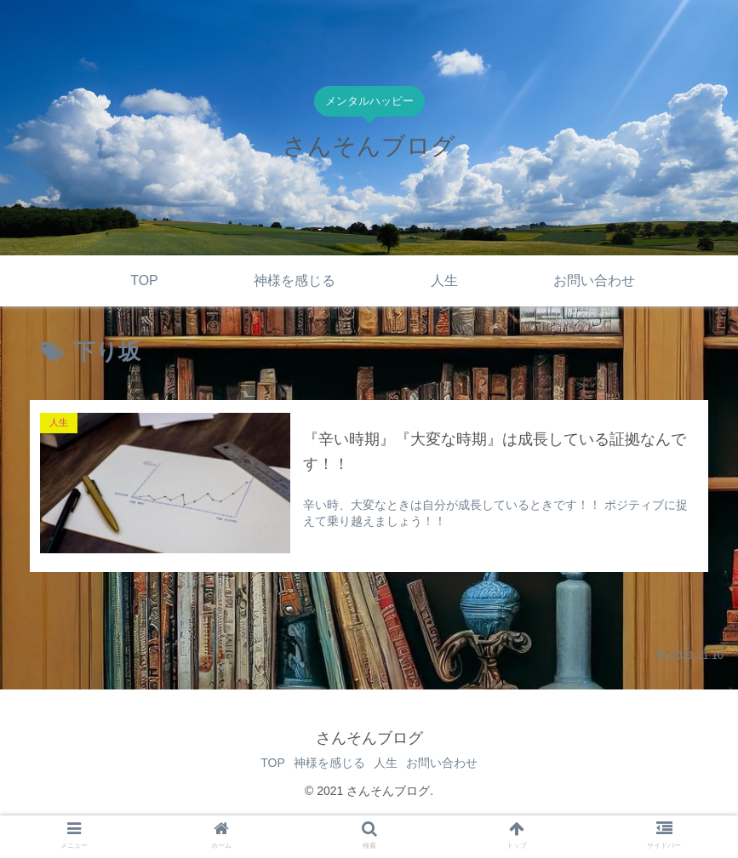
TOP (260, 762)
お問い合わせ (454, 762)
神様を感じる (325, 762)
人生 (390, 762)
